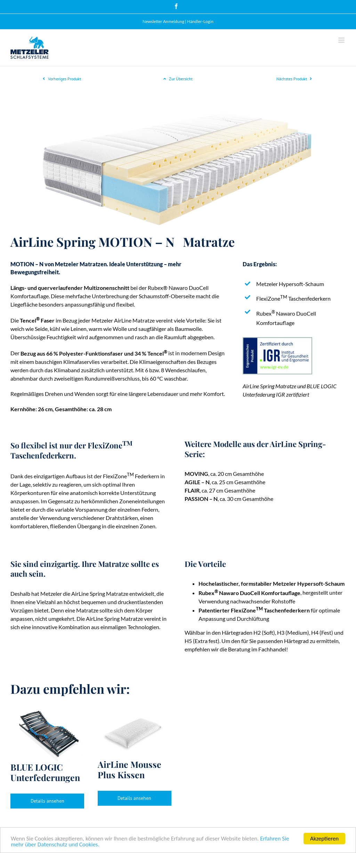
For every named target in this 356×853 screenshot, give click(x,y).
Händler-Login (200, 21)
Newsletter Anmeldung (163, 21)
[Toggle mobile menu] (342, 40)
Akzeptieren (324, 838)
